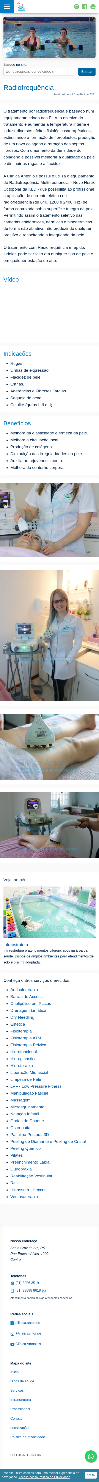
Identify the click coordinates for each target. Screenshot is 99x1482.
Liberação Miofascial (29, 1072)
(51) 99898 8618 (28, 1290)
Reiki (15, 1183)
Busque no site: (15, 64)
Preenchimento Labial (30, 1162)
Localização (19, 1428)
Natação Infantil (24, 1114)
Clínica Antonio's (25, 1344)
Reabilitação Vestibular (31, 1176)
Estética (17, 1024)
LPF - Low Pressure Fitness (35, 1086)
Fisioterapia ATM (25, 1038)
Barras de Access (26, 996)
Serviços (17, 1390)
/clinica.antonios (25, 1323)
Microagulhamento (27, 1107)
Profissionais (20, 1409)
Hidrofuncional (23, 1052)
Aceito (91, 1475)
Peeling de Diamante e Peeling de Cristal (48, 1141)
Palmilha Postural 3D (29, 1134)
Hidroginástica (23, 1058)
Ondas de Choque (27, 1121)
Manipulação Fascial (29, 1093)
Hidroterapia (21, 1065)
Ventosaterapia (24, 1196)
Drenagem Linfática (28, 1010)
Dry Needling (22, 1017)
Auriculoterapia (24, 989)
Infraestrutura (15, 944)
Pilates (16, 1155)
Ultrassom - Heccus (28, 1189)
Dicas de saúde (22, 1381)
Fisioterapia (21, 1031)
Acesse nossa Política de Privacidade (44, 1477)
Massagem (20, 1100)
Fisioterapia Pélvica (28, 1045)
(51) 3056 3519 (24, 1283)
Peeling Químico (25, 1148)
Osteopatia (20, 1127)
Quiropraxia (21, 1169)
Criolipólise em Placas (30, 1003)
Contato (16, 1418)
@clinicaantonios (26, 1334)
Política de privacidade (27, 1437)
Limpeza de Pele (25, 1079)
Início (14, 1372)
